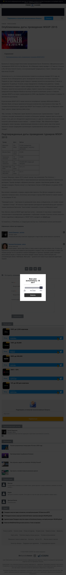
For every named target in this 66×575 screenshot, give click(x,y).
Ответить (32, 295)
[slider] (41, 287)
